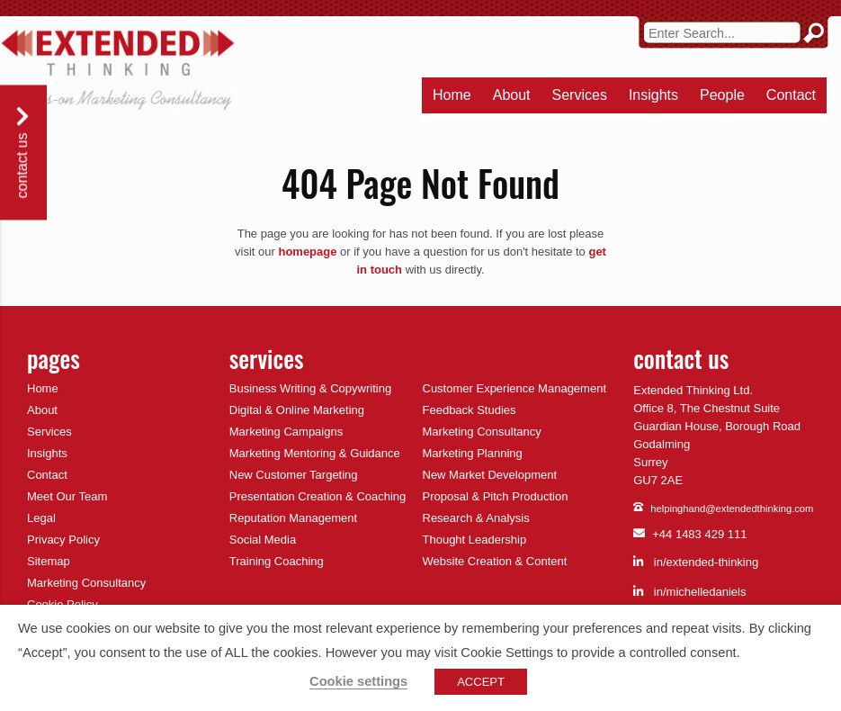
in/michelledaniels (689, 591)
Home (452, 95)
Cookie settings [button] (358, 681)
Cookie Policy (62, 604)
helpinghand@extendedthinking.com (723, 508)
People (722, 95)
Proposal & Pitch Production (495, 496)
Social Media (262, 539)
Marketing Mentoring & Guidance (314, 453)
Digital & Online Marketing (296, 410)
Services (579, 95)
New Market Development (490, 475)
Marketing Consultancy (86, 583)
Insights (653, 95)
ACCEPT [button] (481, 681)
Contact (791, 95)
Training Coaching (276, 561)
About (512, 95)
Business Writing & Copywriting (310, 388)
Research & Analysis (476, 518)
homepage (307, 251)
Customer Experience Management (515, 388)
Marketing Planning (473, 453)
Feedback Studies (469, 410)
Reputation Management (293, 518)
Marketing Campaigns (286, 431)
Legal (41, 518)
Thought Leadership (475, 539)
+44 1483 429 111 (690, 534)
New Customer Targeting (293, 475)
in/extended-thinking (695, 562)
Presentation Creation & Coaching (318, 496)
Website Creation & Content (495, 561)
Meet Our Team (67, 496)
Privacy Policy (63, 539)
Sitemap (48, 561)
